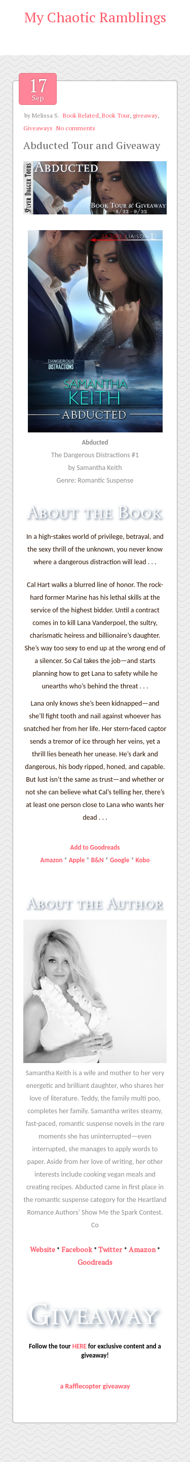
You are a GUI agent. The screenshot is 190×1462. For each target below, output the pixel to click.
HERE (79, 1346)
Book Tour (116, 115)
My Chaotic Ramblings (95, 17)
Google (119, 860)
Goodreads (95, 1262)
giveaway (145, 115)
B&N (97, 860)
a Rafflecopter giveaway (95, 1386)
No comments (75, 128)
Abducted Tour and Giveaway (91, 145)
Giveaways (38, 128)
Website (42, 1249)
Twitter (110, 1249)
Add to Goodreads (95, 847)
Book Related (81, 115)
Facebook (76, 1249)
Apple (77, 860)
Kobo (143, 860)
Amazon (52, 860)
